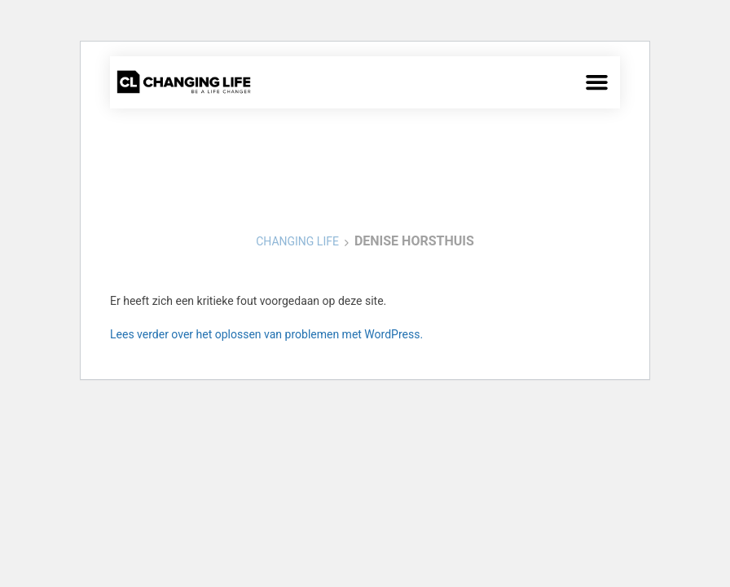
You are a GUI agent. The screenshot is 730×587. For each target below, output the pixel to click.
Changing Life (297, 241)
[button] (597, 82)
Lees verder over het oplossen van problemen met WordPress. (266, 334)
